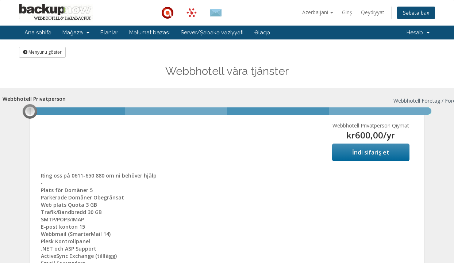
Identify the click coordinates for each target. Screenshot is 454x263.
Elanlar (109, 32)
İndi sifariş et (370, 152)
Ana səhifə (37, 32)
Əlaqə (262, 32)
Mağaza (75, 32)
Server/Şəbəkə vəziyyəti (212, 32)
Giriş (347, 12)
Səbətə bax (416, 12)
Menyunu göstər (42, 52)
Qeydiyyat (372, 12)
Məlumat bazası (149, 32)
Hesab (418, 32)
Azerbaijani (317, 12)
